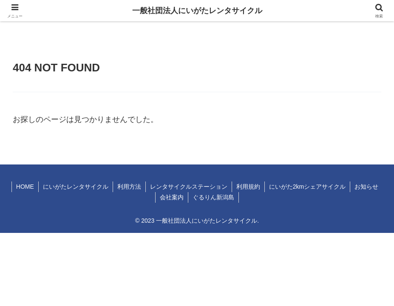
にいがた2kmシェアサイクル (307, 186)
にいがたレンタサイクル (75, 186)
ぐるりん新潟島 (213, 197)
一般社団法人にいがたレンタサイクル (197, 10)
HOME (25, 186)
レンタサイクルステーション (188, 186)
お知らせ (366, 186)
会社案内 (172, 197)
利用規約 (248, 186)
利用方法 (129, 186)
